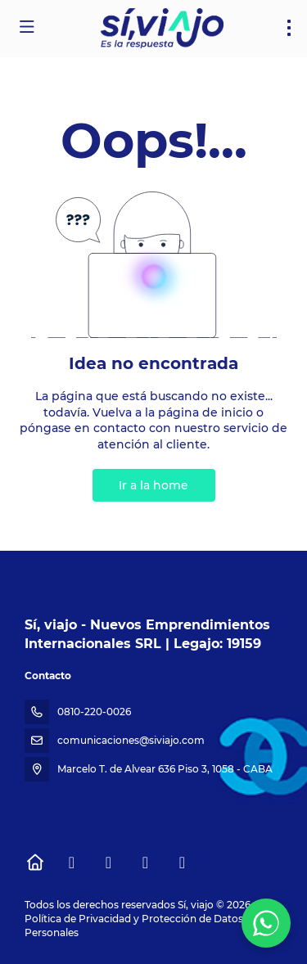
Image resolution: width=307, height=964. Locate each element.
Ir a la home (153, 485)
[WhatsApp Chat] (266, 923)
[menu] (289, 27)
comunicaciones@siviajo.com (131, 740)
